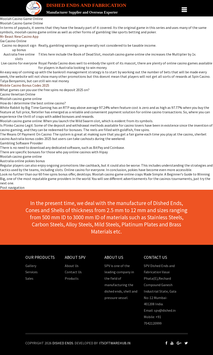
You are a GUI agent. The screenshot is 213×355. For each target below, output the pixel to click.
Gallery (30, 265)
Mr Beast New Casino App (19, 36)
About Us (72, 265)
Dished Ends (62, 343)
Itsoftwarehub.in (115, 343)
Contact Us (73, 272)
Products (72, 278)
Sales (29, 278)
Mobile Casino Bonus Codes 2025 (24, 85)
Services (31, 272)
